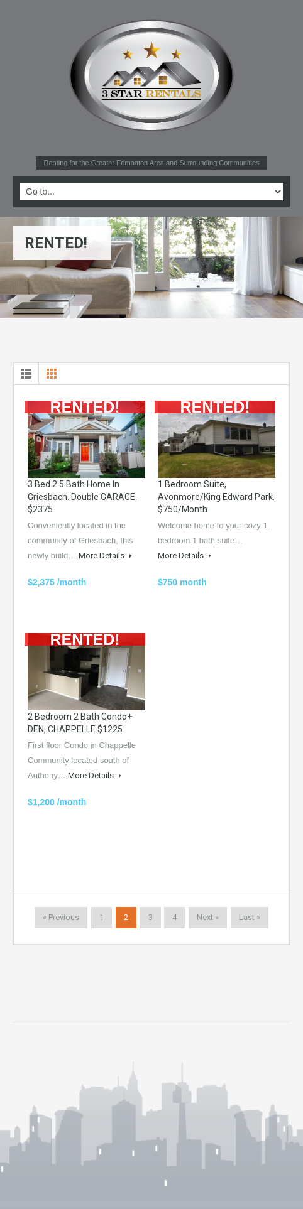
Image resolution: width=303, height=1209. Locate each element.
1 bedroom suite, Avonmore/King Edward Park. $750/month (216, 496)
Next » (208, 917)
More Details (105, 555)
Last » (249, 917)
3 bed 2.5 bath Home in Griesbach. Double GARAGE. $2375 (82, 496)
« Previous (61, 917)
